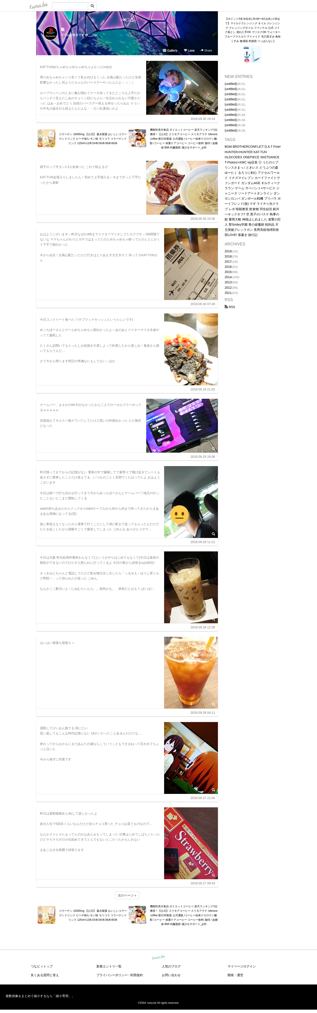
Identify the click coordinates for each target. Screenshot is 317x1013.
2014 (228, 277)
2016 (228, 267)
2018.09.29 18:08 (203, 456)
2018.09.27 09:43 (203, 883)
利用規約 (136, 975)
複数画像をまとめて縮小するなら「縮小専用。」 (40, 996)
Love (189, 50)
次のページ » (127, 895)
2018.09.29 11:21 (203, 542)
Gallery (170, 50)
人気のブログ (171, 966)
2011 (228, 293)
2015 (228, 272)
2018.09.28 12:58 (203, 627)
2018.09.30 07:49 (203, 304)
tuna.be (158, 957)
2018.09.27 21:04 (203, 798)
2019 (228, 251)
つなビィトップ (42, 966)
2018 (228, 256)
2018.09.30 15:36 (203, 218)
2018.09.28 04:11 (203, 712)
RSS (230, 307)
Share (206, 50)
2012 (228, 287)
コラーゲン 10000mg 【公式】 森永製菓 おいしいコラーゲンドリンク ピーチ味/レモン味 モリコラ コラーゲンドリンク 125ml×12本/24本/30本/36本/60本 (93, 139)
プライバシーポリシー (112, 975)
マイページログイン (242, 966)
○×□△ (127, 19)
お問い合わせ (171, 975)
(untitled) (231, 84)
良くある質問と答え (45, 975)
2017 (228, 261)
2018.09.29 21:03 (203, 389)
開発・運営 (235, 975)
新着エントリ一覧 (109, 966)
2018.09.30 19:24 (203, 119)
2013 (228, 282)
